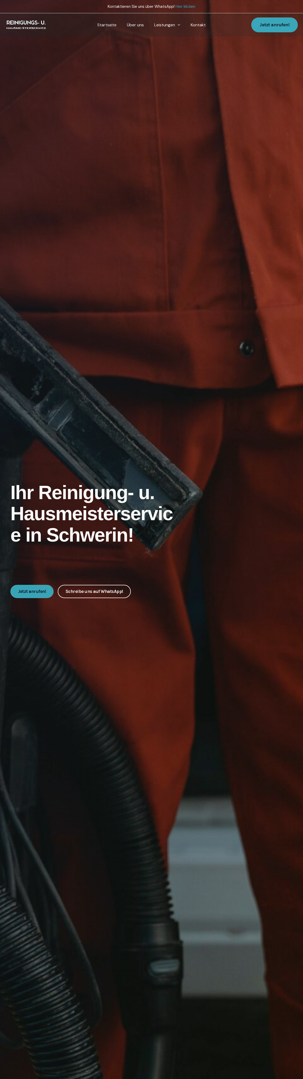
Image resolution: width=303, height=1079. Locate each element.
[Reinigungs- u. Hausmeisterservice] (27, 24)
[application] (176, 25)
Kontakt (195, 25)
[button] (274, 24)
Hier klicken (185, 6)
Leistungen (166, 25)
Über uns (136, 25)
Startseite (110, 25)
